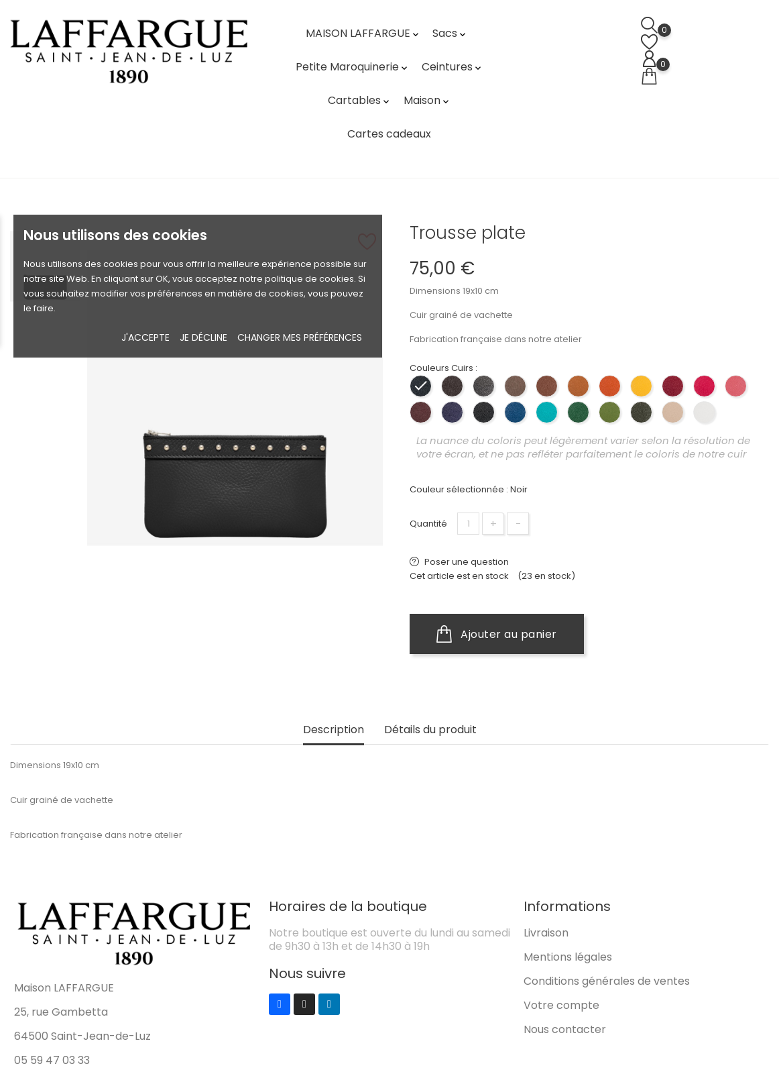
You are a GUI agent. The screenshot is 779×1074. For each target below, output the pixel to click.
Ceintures (452, 66)
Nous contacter (565, 1029)
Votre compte (561, 1005)
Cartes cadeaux (389, 134)
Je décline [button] (203, 337)
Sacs (450, 33)
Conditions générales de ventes (607, 981)
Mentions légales (568, 957)
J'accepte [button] (145, 337)
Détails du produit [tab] (430, 730)
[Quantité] (468, 524)
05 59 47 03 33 (52, 1060)
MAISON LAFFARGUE (363, 33)
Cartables (360, 100)
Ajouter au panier (496, 634)
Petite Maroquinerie (353, 66)
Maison (427, 100)
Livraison (546, 933)
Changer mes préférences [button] (299, 337)
